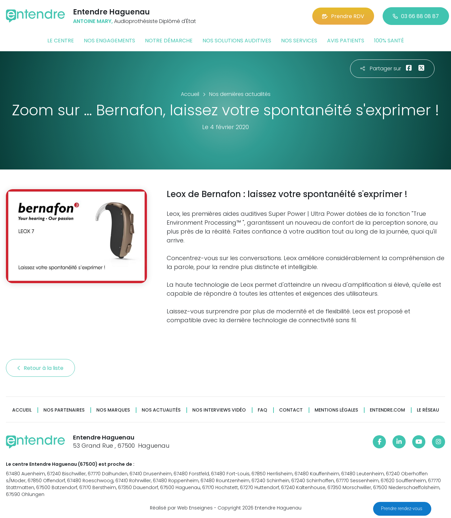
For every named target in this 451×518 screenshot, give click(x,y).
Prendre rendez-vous (402, 508)
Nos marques (113, 410)
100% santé (389, 40)
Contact (291, 410)
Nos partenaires (63, 410)
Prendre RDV (343, 16)
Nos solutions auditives (236, 40)
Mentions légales (336, 410)
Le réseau (428, 410)
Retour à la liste (40, 368)
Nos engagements (109, 40)
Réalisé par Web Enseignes (181, 508)
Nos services (299, 40)
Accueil (22, 410)
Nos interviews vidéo (219, 410)
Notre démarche (169, 40)
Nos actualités (161, 410)
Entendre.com (387, 410)
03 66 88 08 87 (416, 16)
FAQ (262, 410)
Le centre (60, 40)
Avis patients (345, 40)
